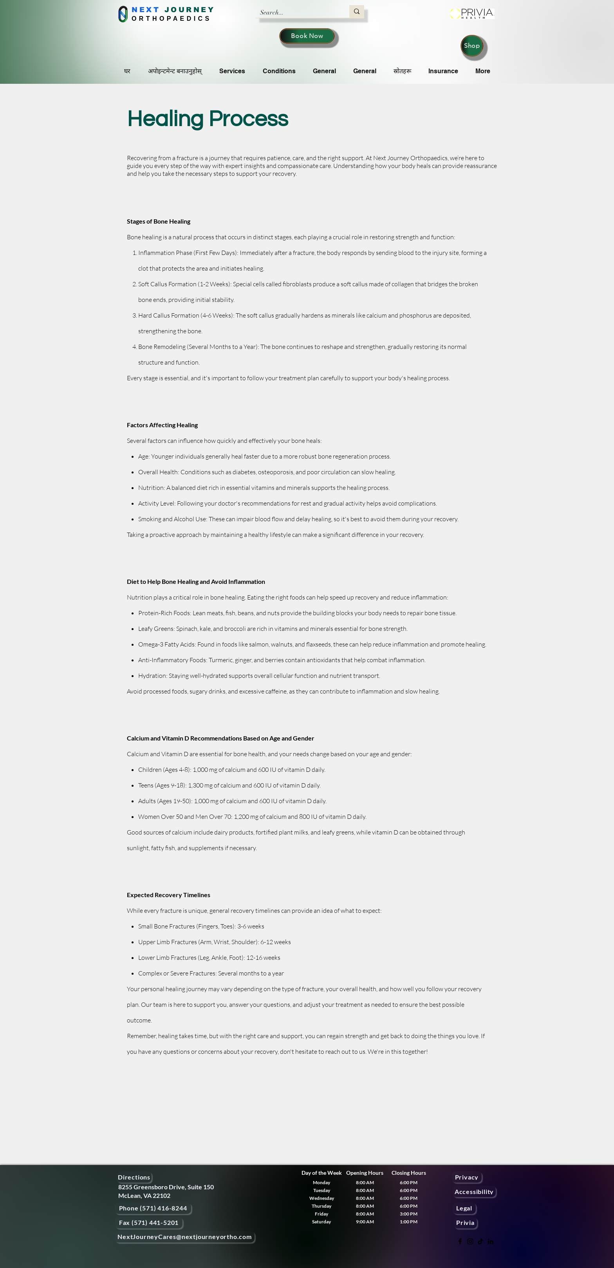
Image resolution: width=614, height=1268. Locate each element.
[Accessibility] (474, 1191)
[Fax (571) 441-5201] (148, 1222)
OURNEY (193, 10)
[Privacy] (467, 1177)
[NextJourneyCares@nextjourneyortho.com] (185, 1237)
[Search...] (296, 12)
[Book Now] (307, 36)
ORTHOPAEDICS (172, 18)
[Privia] (465, 1222)
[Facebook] (460, 1241)
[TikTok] (480, 1241)
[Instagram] (470, 1241)
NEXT (146, 10)
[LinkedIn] (491, 1241)
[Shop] (472, 46)
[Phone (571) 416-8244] (153, 1208)
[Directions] (134, 1177)
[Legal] (464, 1208)
